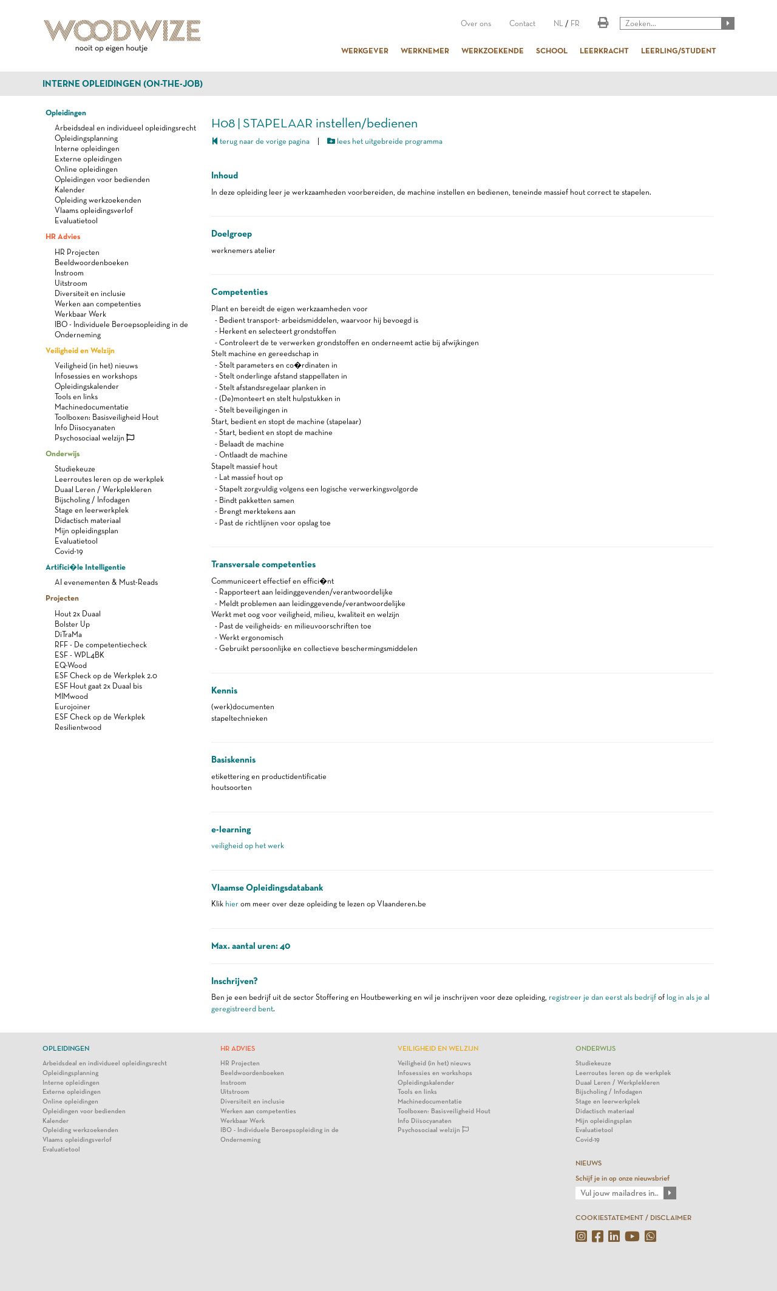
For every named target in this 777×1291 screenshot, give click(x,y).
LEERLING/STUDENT (678, 50)
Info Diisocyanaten (85, 427)
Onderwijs (63, 453)
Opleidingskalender (87, 386)
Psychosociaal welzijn (94, 437)
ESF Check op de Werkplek (100, 716)
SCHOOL (552, 50)
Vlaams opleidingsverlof (94, 210)
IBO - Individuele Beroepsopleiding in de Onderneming (279, 1135)
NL (558, 23)
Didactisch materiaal (88, 520)
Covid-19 (69, 551)
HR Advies (63, 236)
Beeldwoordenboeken (92, 262)
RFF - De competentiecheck (101, 644)
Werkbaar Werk (80, 314)
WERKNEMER (425, 50)
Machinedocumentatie (92, 406)
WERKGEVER (364, 50)
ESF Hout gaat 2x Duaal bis (98, 685)
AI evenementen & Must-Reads (106, 582)
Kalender (70, 189)
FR (575, 23)
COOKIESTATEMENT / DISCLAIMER (633, 1217)
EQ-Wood (71, 665)
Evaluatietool (76, 220)
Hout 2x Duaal (78, 613)
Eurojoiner (72, 706)
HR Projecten (77, 252)
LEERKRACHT (604, 50)
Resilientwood (78, 727)
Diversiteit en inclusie (90, 293)
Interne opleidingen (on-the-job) (122, 83)
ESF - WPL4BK (79, 654)
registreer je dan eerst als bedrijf (602, 997)
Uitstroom (71, 283)
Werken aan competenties (98, 303)
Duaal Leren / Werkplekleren (103, 489)
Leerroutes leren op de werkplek (109, 479)
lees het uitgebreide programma (385, 141)
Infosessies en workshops (96, 375)
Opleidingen (66, 112)
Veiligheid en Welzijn (80, 350)
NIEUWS (588, 1163)
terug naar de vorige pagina (260, 141)
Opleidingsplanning (86, 138)
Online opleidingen (86, 169)
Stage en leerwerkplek (92, 509)
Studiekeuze (75, 468)
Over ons (476, 23)
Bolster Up (72, 624)
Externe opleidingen (88, 158)
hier (232, 903)
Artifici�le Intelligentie (86, 566)
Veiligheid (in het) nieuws (96, 365)
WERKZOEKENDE (492, 50)
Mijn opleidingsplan (86, 530)
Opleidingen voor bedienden (102, 179)
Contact (522, 23)
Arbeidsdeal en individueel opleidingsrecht (125, 127)
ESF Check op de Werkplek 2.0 (106, 675)
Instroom (69, 272)
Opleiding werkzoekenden (98, 199)
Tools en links (76, 396)
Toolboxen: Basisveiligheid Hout (106, 417)
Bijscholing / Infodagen (92, 499)
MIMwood (71, 696)
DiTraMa (68, 634)
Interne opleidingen (87, 148)
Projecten (62, 597)
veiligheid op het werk (247, 845)
